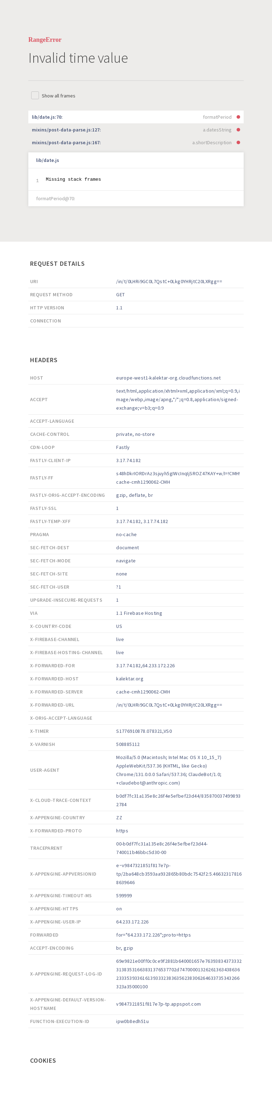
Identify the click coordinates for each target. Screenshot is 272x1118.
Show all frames (58, 95)
